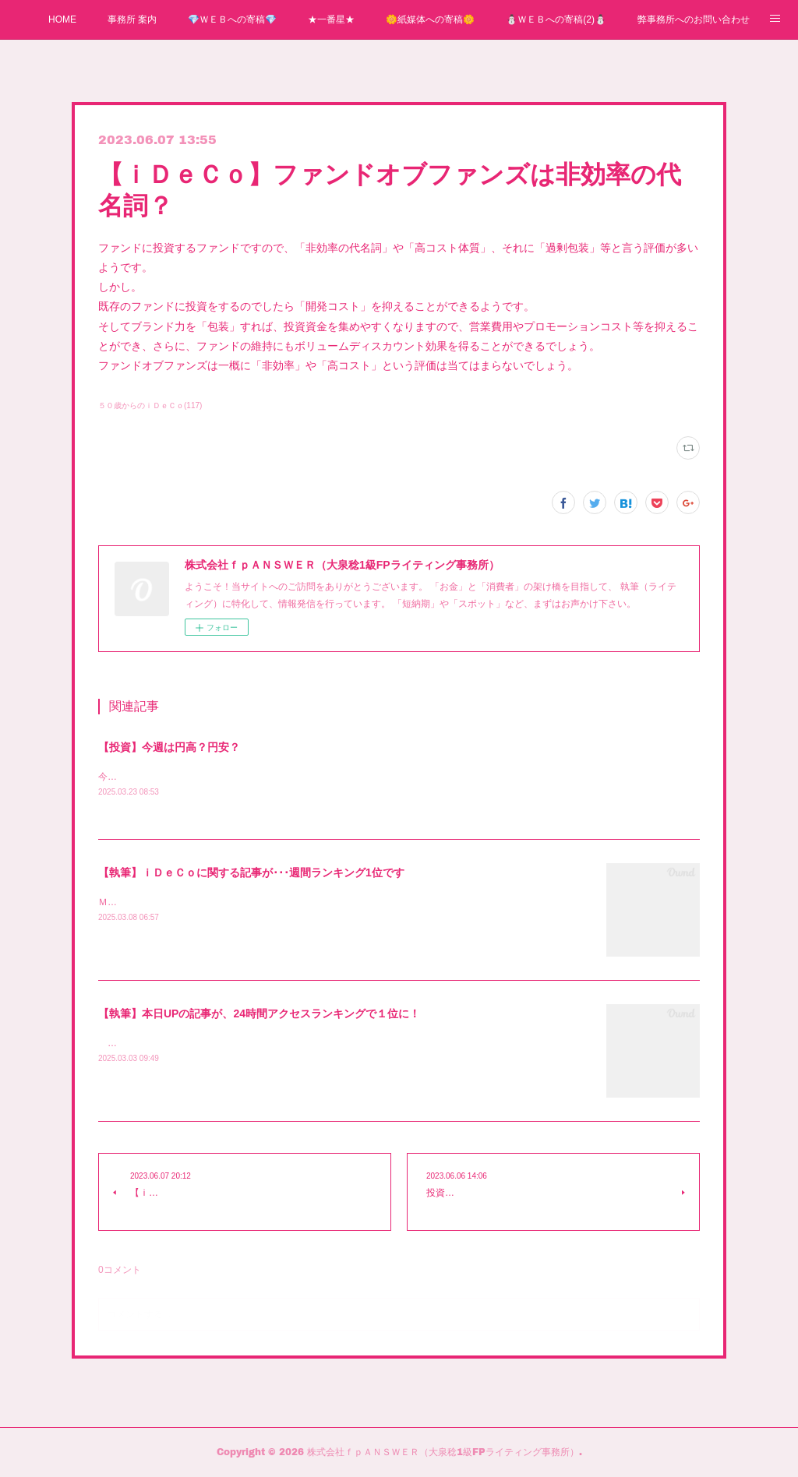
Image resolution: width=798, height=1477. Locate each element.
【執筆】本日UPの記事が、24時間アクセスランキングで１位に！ (259, 1014)
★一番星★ (331, 19)
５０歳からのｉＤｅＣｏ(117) (150, 405)
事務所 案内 (132, 19)
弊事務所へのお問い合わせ (693, 19)
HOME (62, 19)
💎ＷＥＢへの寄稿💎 (232, 19)
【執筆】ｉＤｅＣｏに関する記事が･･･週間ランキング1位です (251, 873)
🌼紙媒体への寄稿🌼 (430, 19)
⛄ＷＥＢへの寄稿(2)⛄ (556, 19)
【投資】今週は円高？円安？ (169, 747)
